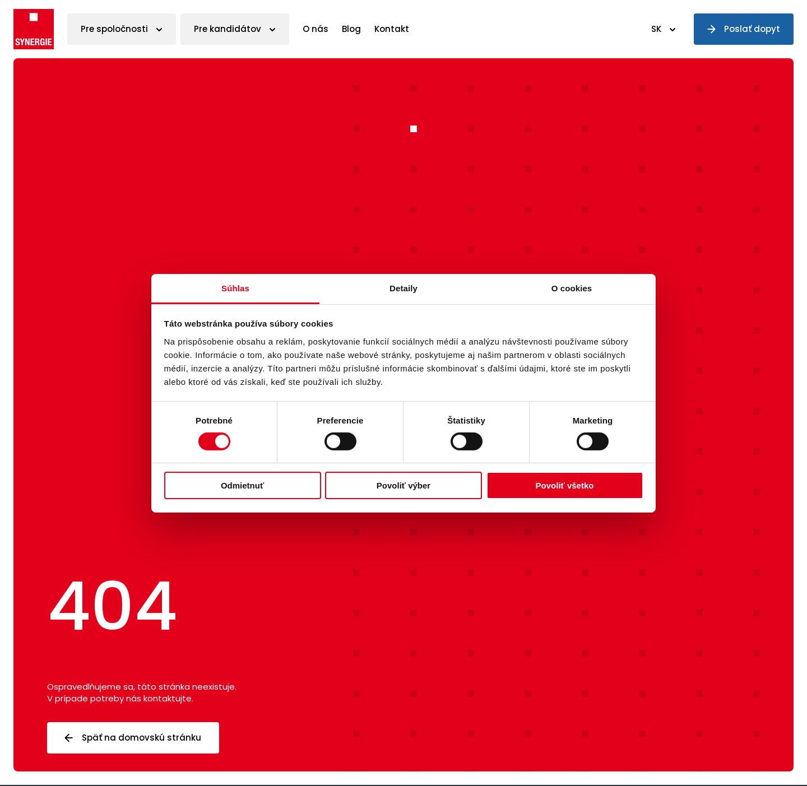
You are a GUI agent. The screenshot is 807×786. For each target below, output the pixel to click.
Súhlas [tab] (235, 287)
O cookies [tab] (571, 287)
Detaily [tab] (403, 287)
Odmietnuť (242, 485)
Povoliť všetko (565, 485)
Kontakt (391, 29)
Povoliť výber (403, 485)
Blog (351, 29)
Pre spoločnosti (114, 29)
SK (656, 29)
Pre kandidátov (227, 29)
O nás (315, 29)
